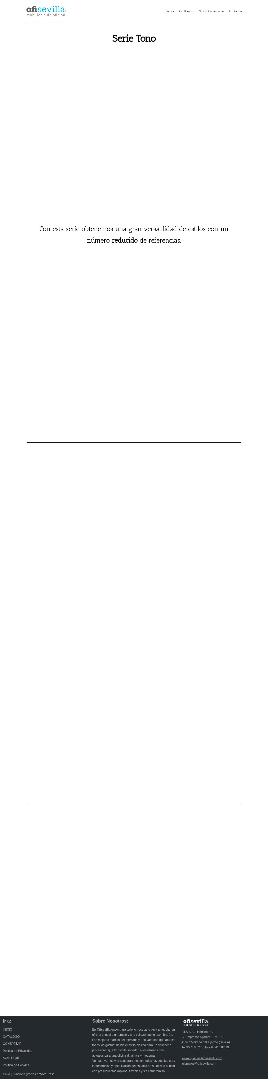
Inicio (170, 11)
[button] (193, 11)
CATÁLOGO (11, 1036)
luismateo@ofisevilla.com (198, 1063)
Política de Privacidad (17, 1050)
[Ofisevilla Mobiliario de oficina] (46, 11)
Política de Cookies (16, 1065)
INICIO (7, 1029)
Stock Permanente (211, 11)
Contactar (235, 11)
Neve (6, 1074)
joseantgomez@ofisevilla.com (201, 1058)
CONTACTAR (12, 1043)
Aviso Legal (11, 1057)
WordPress (46, 1074)
